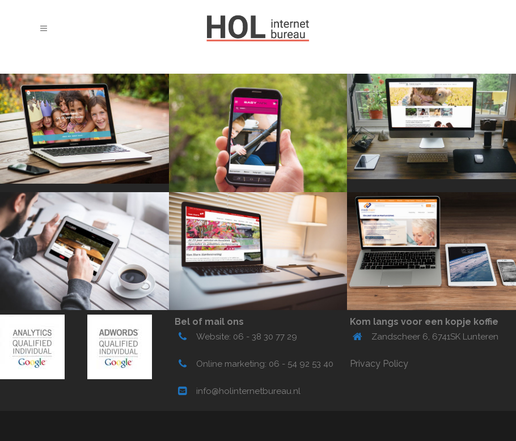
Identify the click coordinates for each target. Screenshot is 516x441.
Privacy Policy (379, 363)
